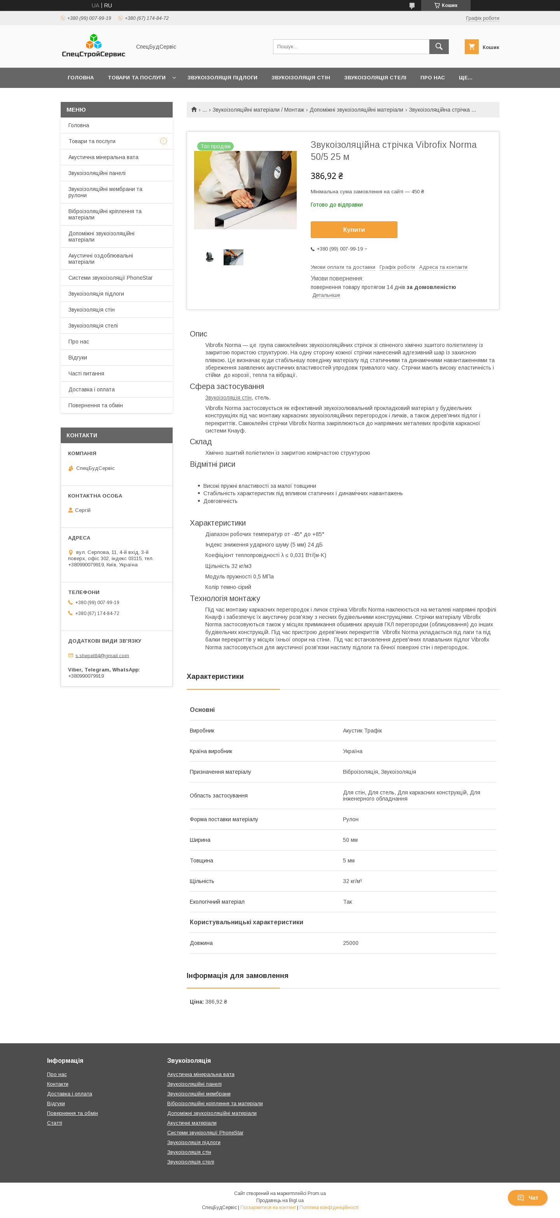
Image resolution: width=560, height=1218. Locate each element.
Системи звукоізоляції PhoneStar (110, 278)
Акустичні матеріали (192, 1123)
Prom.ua (317, 1193)
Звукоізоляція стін (300, 78)
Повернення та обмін (95, 405)
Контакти (57, 1084)
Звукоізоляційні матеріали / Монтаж (258, 110)
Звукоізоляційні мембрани (199, 1094)
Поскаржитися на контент (268, 1207)
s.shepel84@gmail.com (102, 655)
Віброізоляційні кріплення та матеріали (105, 214)
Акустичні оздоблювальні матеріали (100, 258)
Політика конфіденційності (329, 1207)
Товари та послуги (137, 78)
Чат (527, 1197)
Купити (354, 229)
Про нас (432, 78)
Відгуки (77, 357)
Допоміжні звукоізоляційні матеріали (356, 110)
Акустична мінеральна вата (103, 157)
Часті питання (86, 373)
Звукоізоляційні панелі (97, 173)
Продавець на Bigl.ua (280, 1200)
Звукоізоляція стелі (375, 78)
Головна (81, 78)
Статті (54, 1123)
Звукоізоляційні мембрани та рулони (105, 192)
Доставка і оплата (91, 389)
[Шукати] (439, 46)
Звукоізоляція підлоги (222, 78)
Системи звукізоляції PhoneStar (205, 1133)
